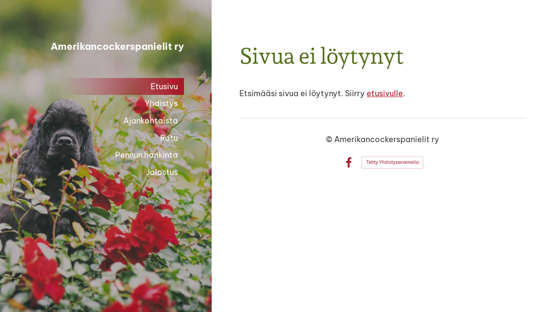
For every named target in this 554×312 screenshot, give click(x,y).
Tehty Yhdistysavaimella (392, 162)
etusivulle (385, 93)
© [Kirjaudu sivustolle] (330, 139)
